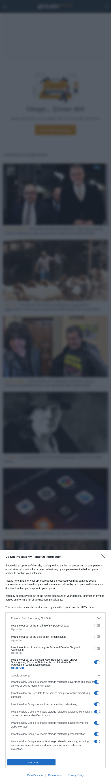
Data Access (55, 775)
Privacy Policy (76, 775)
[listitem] (55, 618)
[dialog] (55, 666)
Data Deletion (35, 775)
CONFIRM (31, 762)
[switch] (97, 625)
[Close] (104, 557)
